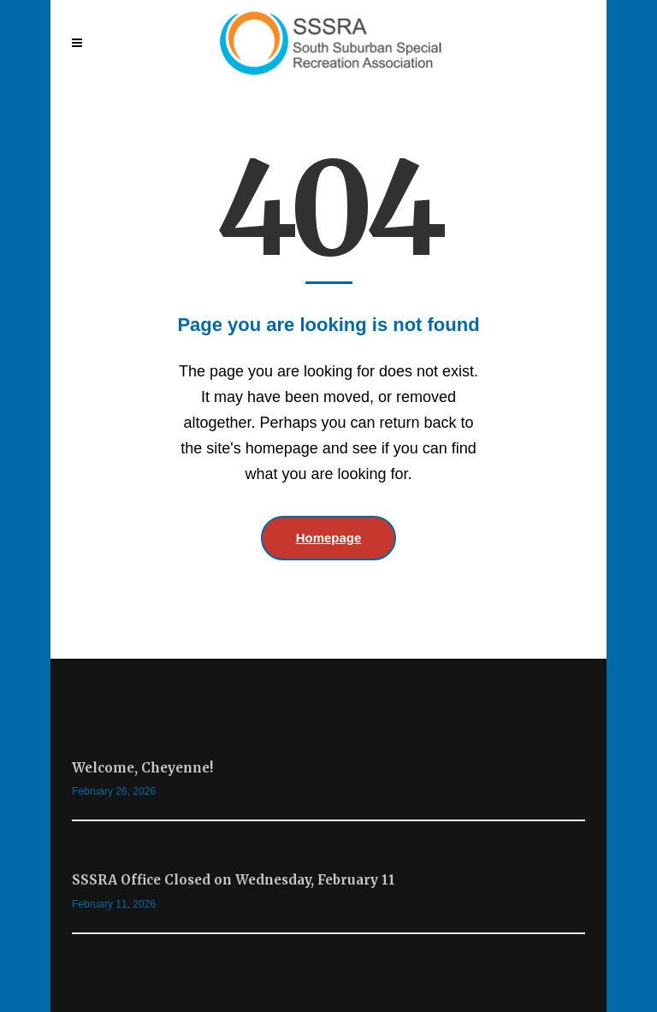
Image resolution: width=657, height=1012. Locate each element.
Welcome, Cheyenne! (142, 768)
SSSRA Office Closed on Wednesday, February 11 (233, 880)
